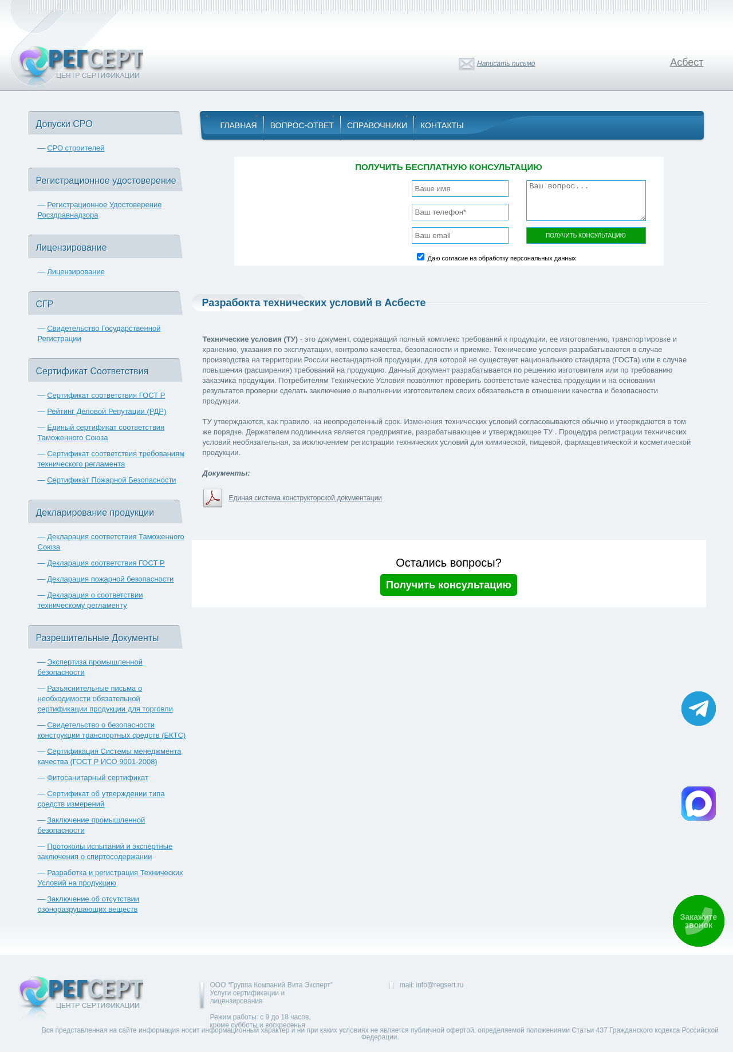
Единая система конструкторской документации (306, 498)
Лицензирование (76, 271)
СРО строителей (75, 148)
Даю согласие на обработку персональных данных (502, 258)
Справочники (377, 125)
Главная (238, 125)
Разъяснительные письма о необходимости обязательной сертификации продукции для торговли (105, 698)
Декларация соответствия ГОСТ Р (106, 563)
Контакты (442, 125)
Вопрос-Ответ (302, 125)
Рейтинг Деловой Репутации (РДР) (106, 411)
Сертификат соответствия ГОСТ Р (106, 395)
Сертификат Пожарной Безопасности (111, 480)
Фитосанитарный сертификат (97, 777)
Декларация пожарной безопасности (110, 579)
